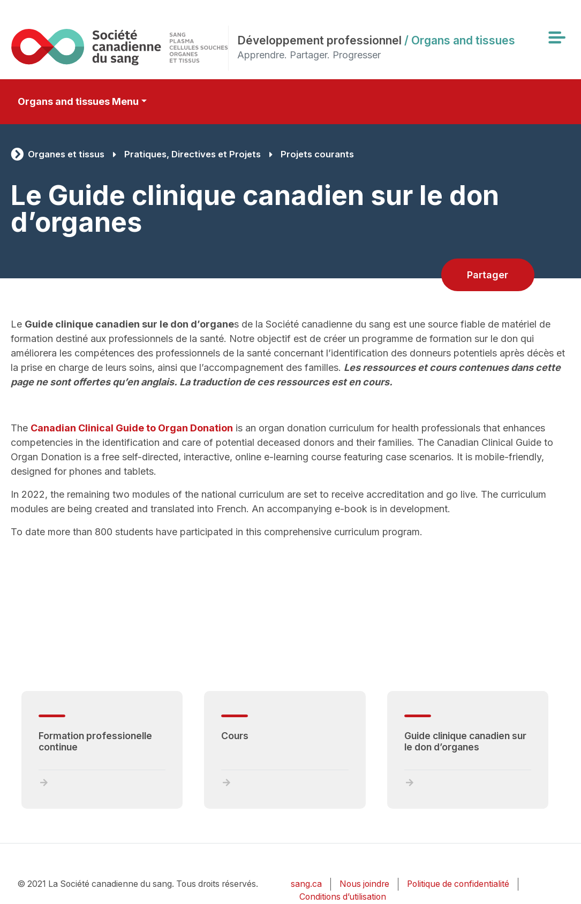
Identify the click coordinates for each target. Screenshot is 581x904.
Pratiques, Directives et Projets (192, 154)
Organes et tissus (66, 154)
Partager (487, 274)
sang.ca (306, 884)
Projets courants (317, 154)
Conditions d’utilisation (342, 897)
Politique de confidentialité (458, 884)
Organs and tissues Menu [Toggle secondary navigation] (78, 101)
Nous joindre (364, 884)
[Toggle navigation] (556, 37)
